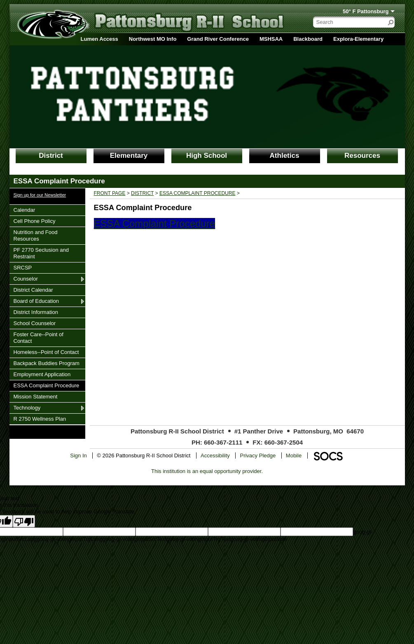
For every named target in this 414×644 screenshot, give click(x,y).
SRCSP (23, 267)
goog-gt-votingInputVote (258, 539)
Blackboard (308, 39)
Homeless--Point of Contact (46, 352)
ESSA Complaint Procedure (46, 385)
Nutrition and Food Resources (35, 235)
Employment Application (42, 374)
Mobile (294, 455)
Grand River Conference (218, 39)
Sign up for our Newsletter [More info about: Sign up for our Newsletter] (40, 194)
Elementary (129, 155)
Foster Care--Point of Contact (38, 337)
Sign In (78, 455)
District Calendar (33, 289)
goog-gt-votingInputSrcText (134, 539)
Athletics (284, 155)
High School (206, 155)
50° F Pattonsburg (365, 11)
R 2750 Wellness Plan (39, 418)
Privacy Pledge (258, 455)
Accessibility (215, 455)
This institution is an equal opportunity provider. (207, 471)
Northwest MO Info (153, 39)
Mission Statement (35, 396)
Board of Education (36, 300)
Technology (27, 407)
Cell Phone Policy (34, 221)
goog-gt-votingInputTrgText (198, 539)
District (51, 155)
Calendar (24, 209)
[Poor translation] (24, 521)
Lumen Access (99, 39)
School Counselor (34, 323)
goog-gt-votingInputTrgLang (70, 539)
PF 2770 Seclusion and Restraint (41, 253)
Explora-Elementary (358, 39)
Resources (362, 155)
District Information (35, 312)
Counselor (25, 278)
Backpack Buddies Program (46, 363)
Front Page (110, 193)
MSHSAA (271, 39)
